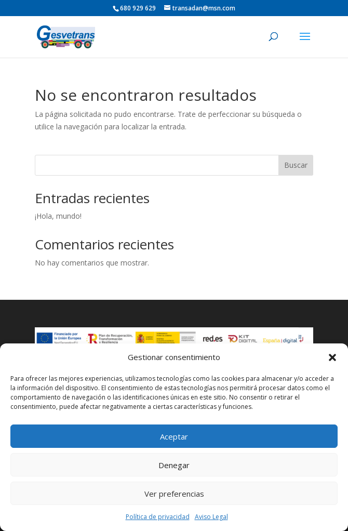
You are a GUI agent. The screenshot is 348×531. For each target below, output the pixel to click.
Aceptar (174, 436)
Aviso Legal (211, 516)
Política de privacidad (158, 516)
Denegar (174, 465)
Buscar (295, 165)
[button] (332, 357)
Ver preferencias (174, 493)
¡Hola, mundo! (58, 216)
